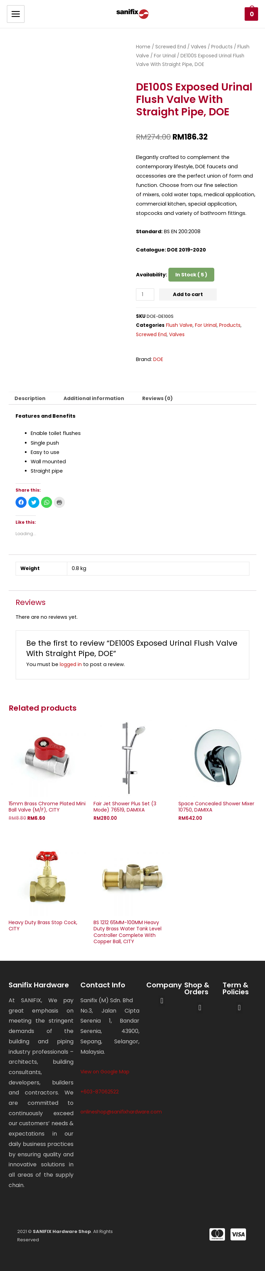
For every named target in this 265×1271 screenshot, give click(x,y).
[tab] (30, 398)
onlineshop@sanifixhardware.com (121, 1111)
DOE (158, 359)
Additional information (93, 398)
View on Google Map (104, 1071)
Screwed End (170, 46)
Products (222, 46)
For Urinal (165, 55)
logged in (71, 664)
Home (143, 46)
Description (30, 398)
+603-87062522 (99, 1091)
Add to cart (188, 294)
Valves (198, 46)
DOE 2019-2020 (186, 249)
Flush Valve (179, 325)
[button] (161, 1001)
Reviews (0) (157, 398)
